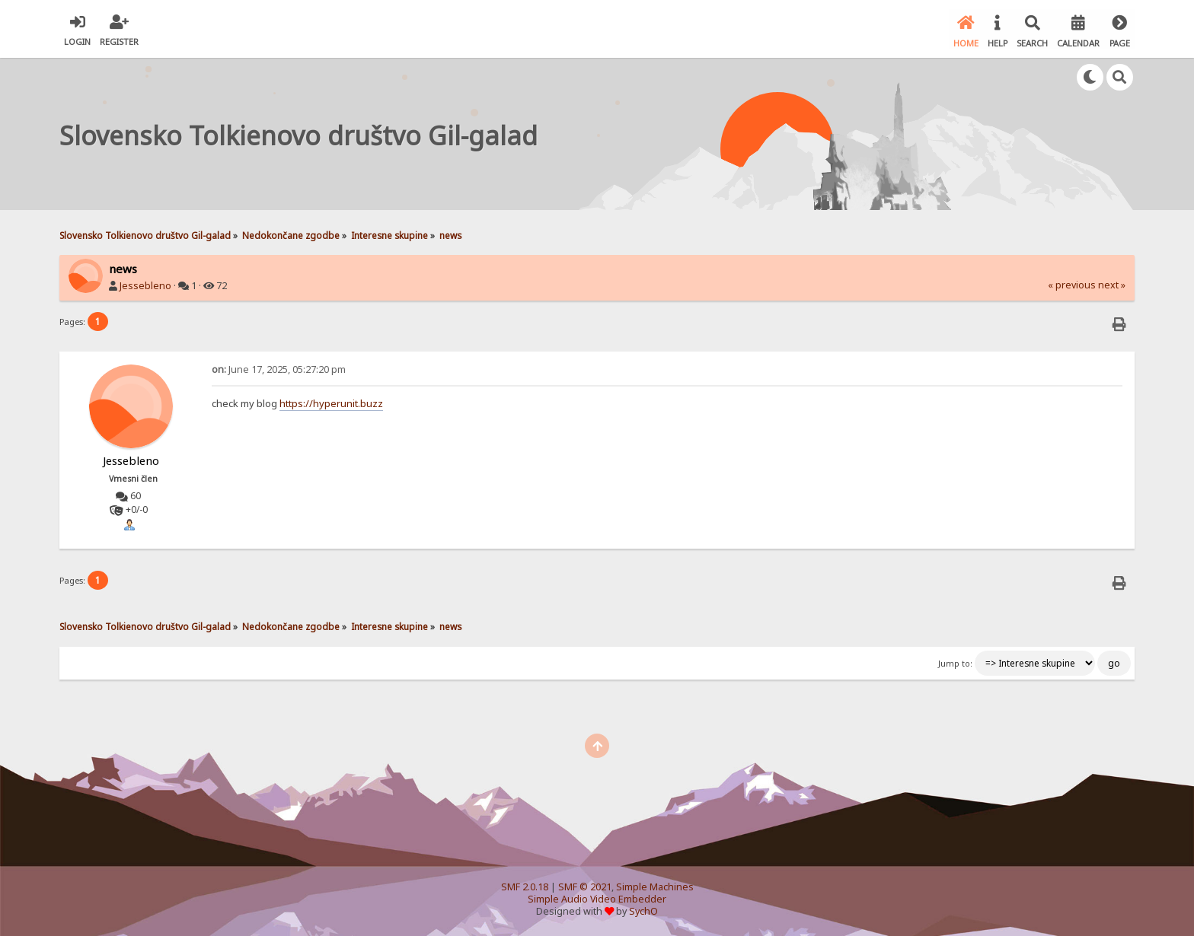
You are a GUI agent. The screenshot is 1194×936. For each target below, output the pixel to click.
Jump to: (955, 662)
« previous (1072, 284)
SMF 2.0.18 (524, 886)
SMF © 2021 (584, 886)
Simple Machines (655, 886)
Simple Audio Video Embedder (597, 898)
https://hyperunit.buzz (331, 402)
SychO (643, 910)
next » (1111, 284)
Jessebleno (145, 285)
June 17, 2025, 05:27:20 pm (279, 367)
